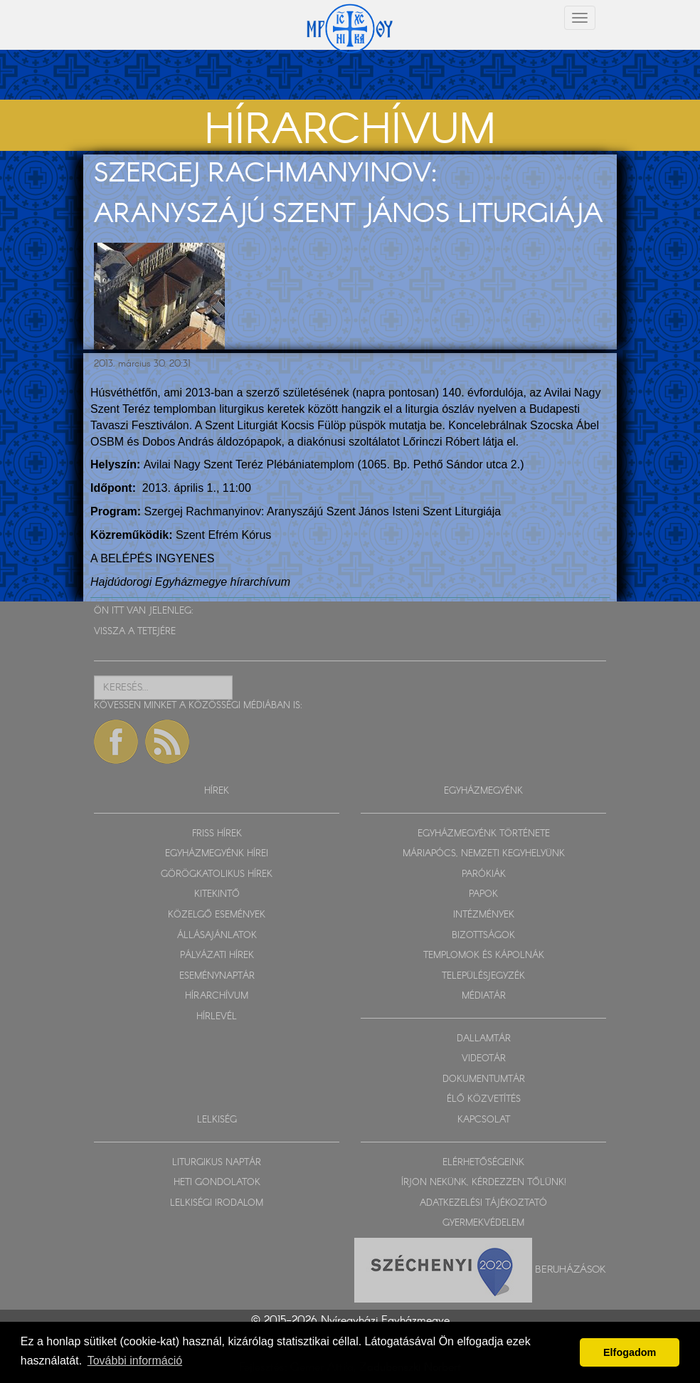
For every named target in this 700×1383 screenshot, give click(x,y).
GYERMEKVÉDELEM (483, 1223)
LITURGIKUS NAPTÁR (216, 1162)
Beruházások (570, 1269)
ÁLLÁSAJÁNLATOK (217, 935)
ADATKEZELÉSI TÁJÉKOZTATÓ (483, 1203)
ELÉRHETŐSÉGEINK (483, 1162)
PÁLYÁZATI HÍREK (217, 955)
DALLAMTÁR (484, 1039)
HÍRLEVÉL (216, 1017)
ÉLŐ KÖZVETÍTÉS (484, 1099)
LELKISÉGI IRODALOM (216, 1203)
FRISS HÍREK (217, 834)
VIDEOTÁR (484, 1059)
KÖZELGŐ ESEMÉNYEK (216, 915)
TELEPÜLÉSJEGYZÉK (483, 976)
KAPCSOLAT (483, 1120)
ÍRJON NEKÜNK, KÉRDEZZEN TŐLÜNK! (483, 1182)
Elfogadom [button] (629, 1352)
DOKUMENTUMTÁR (483, 1079)
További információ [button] (135, 1361)
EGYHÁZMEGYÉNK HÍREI (216, 854)
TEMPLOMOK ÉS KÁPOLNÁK (483, 955)
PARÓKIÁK (484, 874)
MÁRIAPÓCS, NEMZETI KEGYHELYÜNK (484, 854)
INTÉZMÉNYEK (483, 915)
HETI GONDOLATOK (217, 1182)
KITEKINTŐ (217, 894)
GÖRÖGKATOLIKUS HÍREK (216, 874)
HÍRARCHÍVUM (216, 996)
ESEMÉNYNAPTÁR (217, 976)
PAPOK (483, 894)
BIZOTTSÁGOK (483, 935)
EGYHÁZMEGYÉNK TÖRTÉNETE (484, 834)
